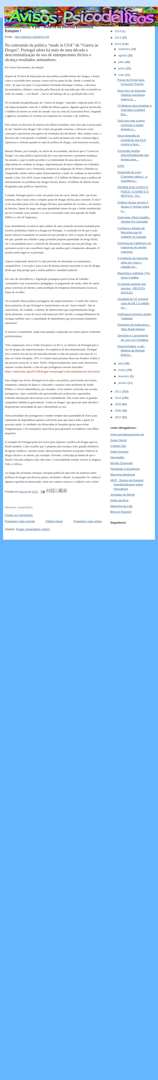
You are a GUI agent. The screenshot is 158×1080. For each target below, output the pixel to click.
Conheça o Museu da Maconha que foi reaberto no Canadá (131, 232)
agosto (123, 55)
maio (121, 74)
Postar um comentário (19, 515)
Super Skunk (118, 440)
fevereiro (124, 376)
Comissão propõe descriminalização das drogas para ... (133, 155)
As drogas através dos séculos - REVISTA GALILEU (131, 288)
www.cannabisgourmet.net (127, 434)
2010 (118, 398)
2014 (118, 31)
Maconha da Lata (121, 506)
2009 (118, 404)
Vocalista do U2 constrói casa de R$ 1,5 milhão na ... (133, 303)
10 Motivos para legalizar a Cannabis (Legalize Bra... (134, 110)
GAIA (120, 165)
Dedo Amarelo (119, 451)
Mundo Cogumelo (121, 463)
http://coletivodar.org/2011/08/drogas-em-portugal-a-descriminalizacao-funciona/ (52, 371)
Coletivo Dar (118, 446)
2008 (118, 410)
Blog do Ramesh (120, 511)
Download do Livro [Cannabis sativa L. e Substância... (132, 176)
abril (121, 363)
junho (122, 68)
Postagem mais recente (20, 521)
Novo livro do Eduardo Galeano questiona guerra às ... (131, 95)
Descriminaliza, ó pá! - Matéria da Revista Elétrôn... (131, 351)
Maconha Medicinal (122, 474)
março (122, 370)
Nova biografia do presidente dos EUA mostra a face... (131, 140)
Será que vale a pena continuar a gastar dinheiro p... (131, 125)
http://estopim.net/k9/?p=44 (31, 37)
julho (121, 62)
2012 (118, 44)
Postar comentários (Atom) (33, 529)
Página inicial (54, 521)
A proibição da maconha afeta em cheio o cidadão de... (132, 262)
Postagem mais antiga (88, 521)
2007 (118, 417)
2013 (118, 37)
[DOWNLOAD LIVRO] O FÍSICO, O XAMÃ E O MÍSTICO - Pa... (133, 191)
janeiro (123, 383)
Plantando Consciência (125, 468)
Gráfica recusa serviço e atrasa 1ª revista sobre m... (133, 207)
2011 (118, 391)
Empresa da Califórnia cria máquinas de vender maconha (134, 247)
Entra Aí (23, 491)
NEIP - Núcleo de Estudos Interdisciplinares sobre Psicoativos (127, 485)
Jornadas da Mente (122, 494)
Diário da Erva (119, 500)
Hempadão (117, 457)
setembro (124, 49)
